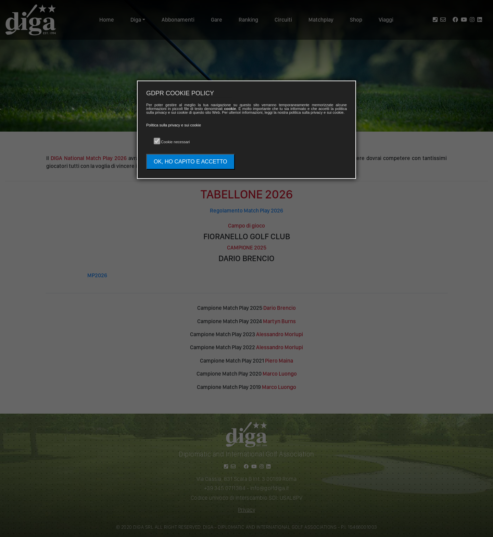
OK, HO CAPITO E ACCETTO (190, 161)
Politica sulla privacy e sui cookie (173, 125)
